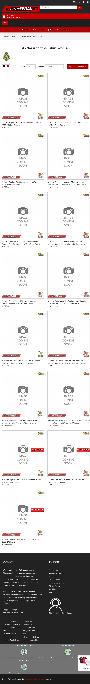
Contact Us (53, 570)
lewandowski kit (9, 634)
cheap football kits (10, 621)
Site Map (52, 589)
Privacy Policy (54, 586)
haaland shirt (28, 621)
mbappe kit (7, 637)
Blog (50, 592)
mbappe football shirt (11, 640)
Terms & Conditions (56, 583)
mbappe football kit (31, 637)
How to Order (54, 580)
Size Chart (53, 576)
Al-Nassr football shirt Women (32, 36)
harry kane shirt (29, 627)
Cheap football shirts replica (35, 679)
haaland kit (27, 624)
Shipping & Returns (56, 573)
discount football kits (11, 624)
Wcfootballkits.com (10, 36)
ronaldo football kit (30, 640)
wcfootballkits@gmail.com (61, 613)
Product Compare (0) (77, 67)
